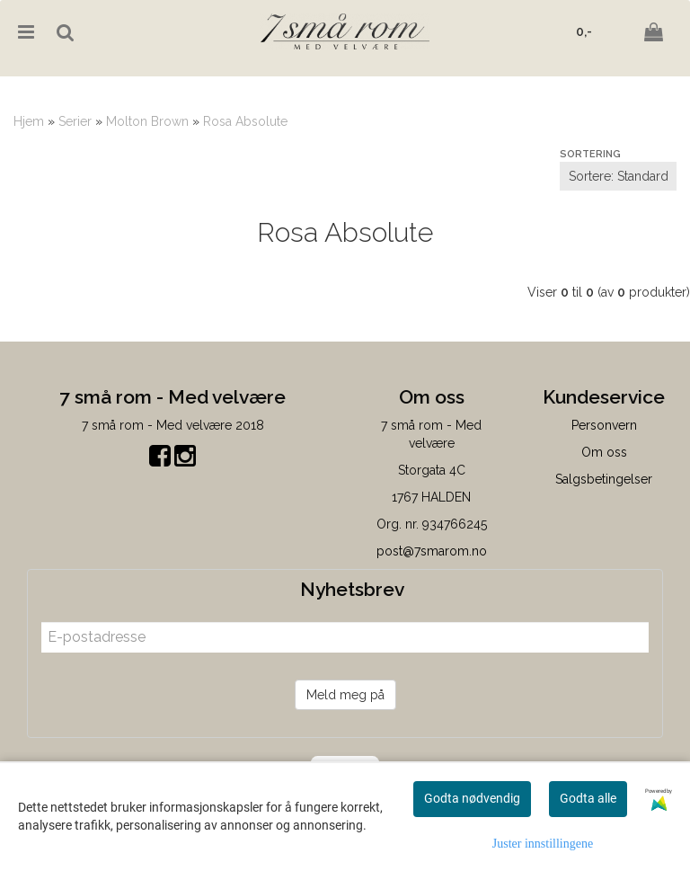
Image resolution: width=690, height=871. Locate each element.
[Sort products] (618, 176)
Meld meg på (345, 695)
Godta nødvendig (472, 798)
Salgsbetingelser (603, 479)
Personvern (604, 425)
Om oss (604, 452)
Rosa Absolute (245, 121)
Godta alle (588, 798)
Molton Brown (147, 121)
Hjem (28, 121)
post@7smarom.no (431, 551)
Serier (75, 121)
